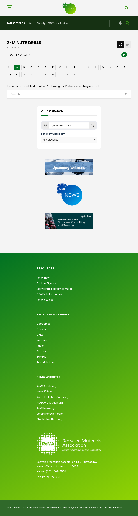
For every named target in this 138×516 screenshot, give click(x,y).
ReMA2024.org (45, 391)
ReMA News (44, 277)
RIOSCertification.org (50, 402)
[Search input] (69, 125)
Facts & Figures (46, 283)
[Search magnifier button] (92, 125)
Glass (40, 334)
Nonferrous (43, 340)
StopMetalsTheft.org (49, 419)
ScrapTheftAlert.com (50, 414)
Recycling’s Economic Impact (55, 289)
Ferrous (41, 329)
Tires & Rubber (46, 362)
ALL (10, 67)
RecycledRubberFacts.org (52, 397)
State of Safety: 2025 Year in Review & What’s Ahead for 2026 (49, 23)
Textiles (41, 356)
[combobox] (69, 140)
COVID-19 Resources (49, 294)
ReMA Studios (45, 300)
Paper (40, 346)
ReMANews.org (46, 408)
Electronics (43, 323)
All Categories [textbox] (50, 139)
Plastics (41, 351)
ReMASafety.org (46, 386)
